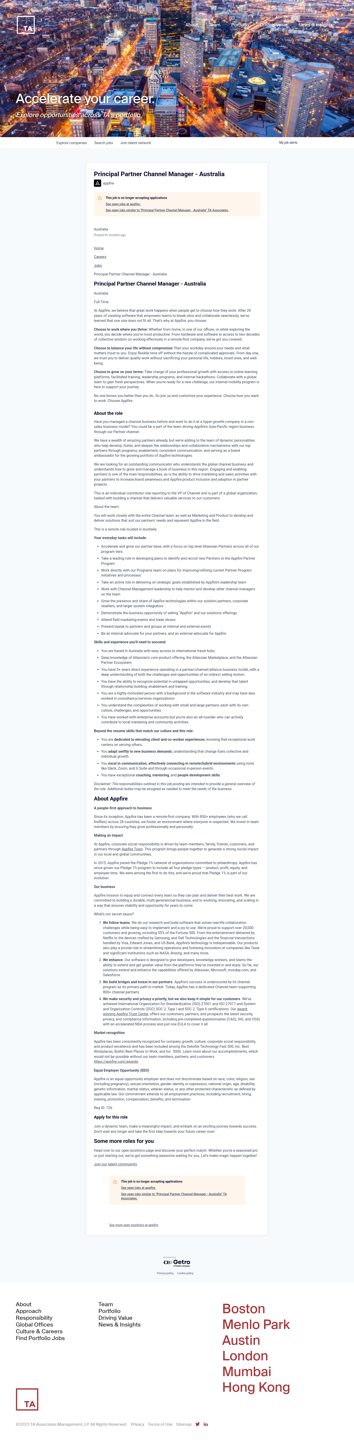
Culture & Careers (39, 1331)
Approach (29, 1311)
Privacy (137, 1424)
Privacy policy (165, 1273)
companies (71, 143)
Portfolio (109, 1311)
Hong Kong (256, 1387)
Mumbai (246, 1372)
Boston (243, 1309)
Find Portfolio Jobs (40, 1338)
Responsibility (34, 1318)
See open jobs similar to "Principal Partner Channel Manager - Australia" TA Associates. (167, 210)
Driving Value (115, 1318)
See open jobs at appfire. (123, 204)
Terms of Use (160, 1424)
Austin (241, 1340)
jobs (103, 143)
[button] (115, 1164)
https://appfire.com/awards (116, 1061)
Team (105, 1304)
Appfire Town (132, 849)
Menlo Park (256, 1325)
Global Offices (34, 1324)
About (23, 1304)
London (245, 1356)
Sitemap (184, 1424)
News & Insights (119, 1324)
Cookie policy (185, 1273)
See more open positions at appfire (133, 1225)
